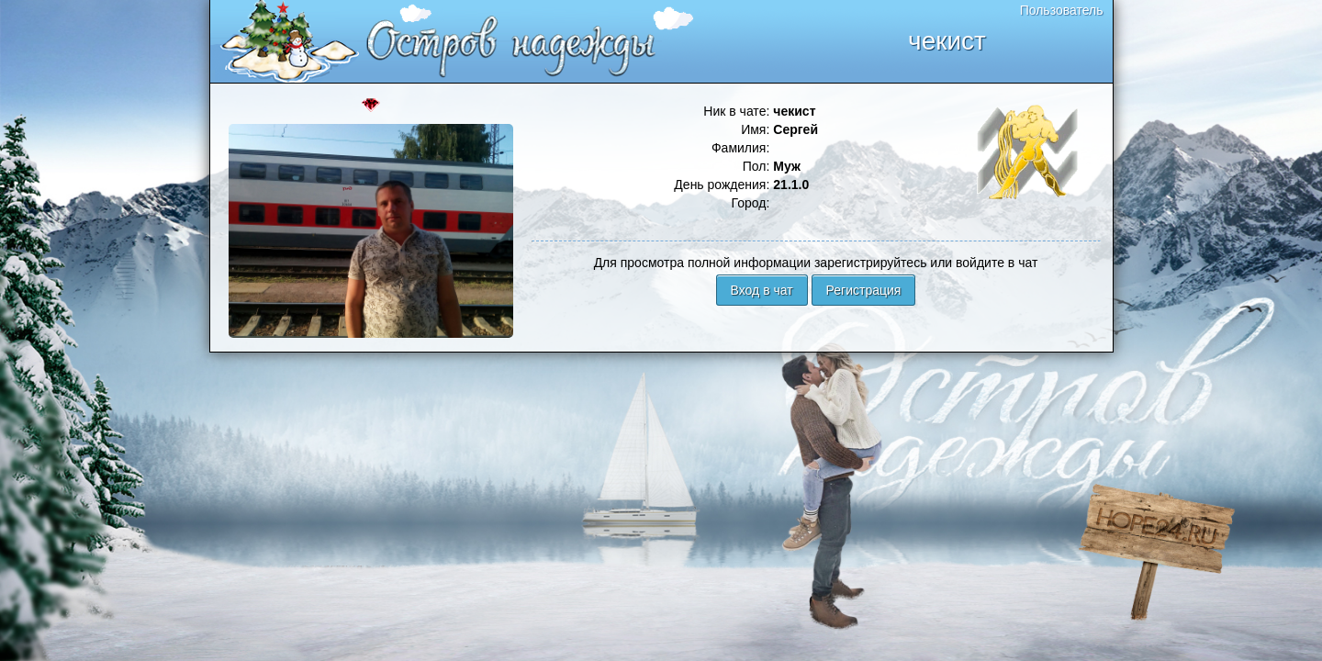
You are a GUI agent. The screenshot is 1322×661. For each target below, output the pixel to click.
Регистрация (864, 290)
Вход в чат (762, 290)
